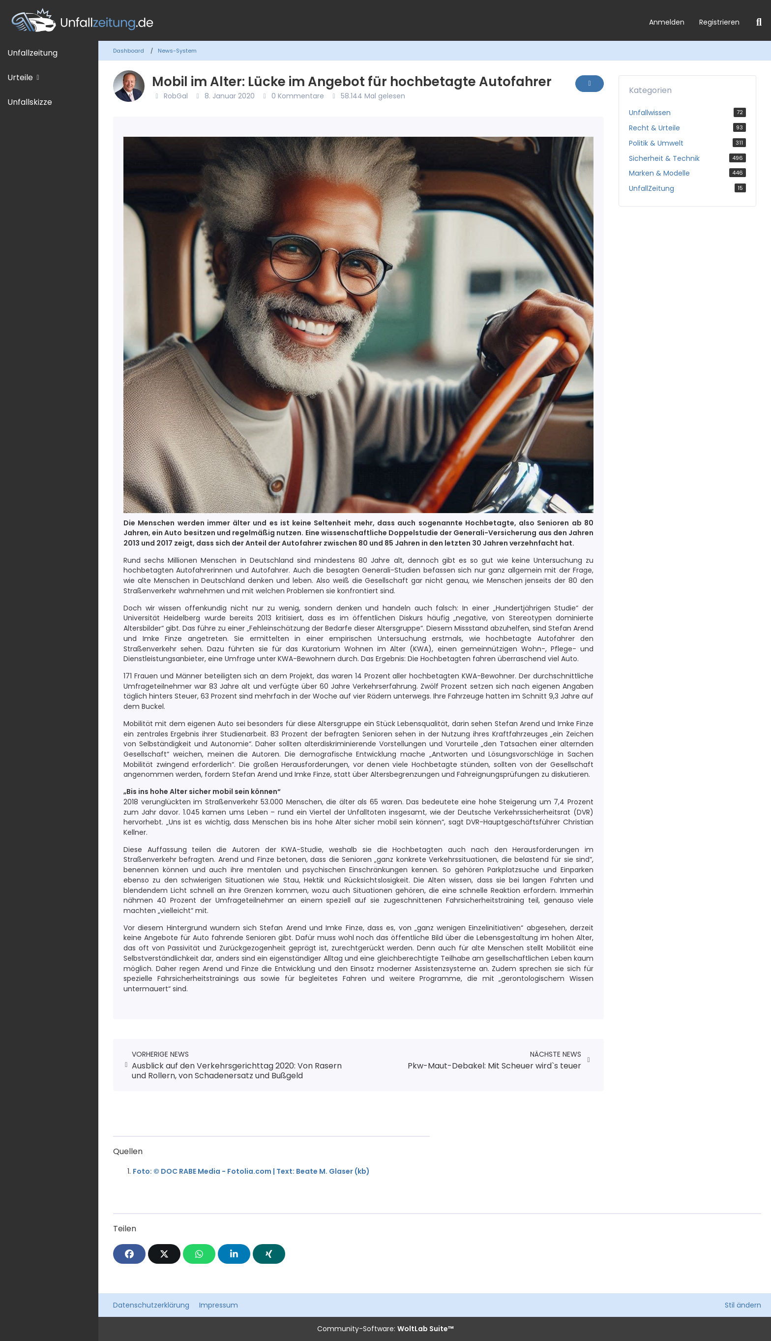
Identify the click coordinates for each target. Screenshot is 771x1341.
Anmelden (666, 22)
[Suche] (759, 22)
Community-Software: (385, 1329)
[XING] (269, 1254)
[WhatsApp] (199, 1254)
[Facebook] (129, 1254)
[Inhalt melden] (589, 83)
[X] (164, 1254)
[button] (234, 1254)
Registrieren (719, 22)
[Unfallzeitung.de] (321, 20)
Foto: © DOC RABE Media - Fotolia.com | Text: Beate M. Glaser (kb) (251, 1171)
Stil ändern (743, 1305)
